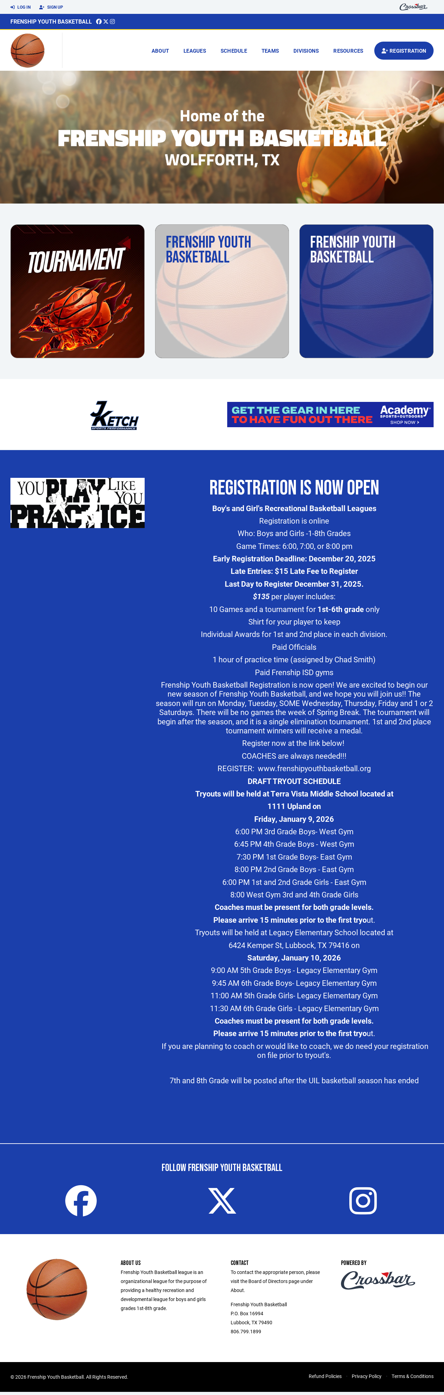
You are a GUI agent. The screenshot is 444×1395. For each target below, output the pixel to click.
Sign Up (51, 7)
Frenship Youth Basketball (51, 21)
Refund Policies (325, 1379)
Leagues (194, 50)
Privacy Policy (367, 1379)
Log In (20, 7)
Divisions (306, 50)
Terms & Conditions (413, 1379)
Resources (348, 50)
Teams (270, 50)
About (160, 50)
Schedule (234, 50)
